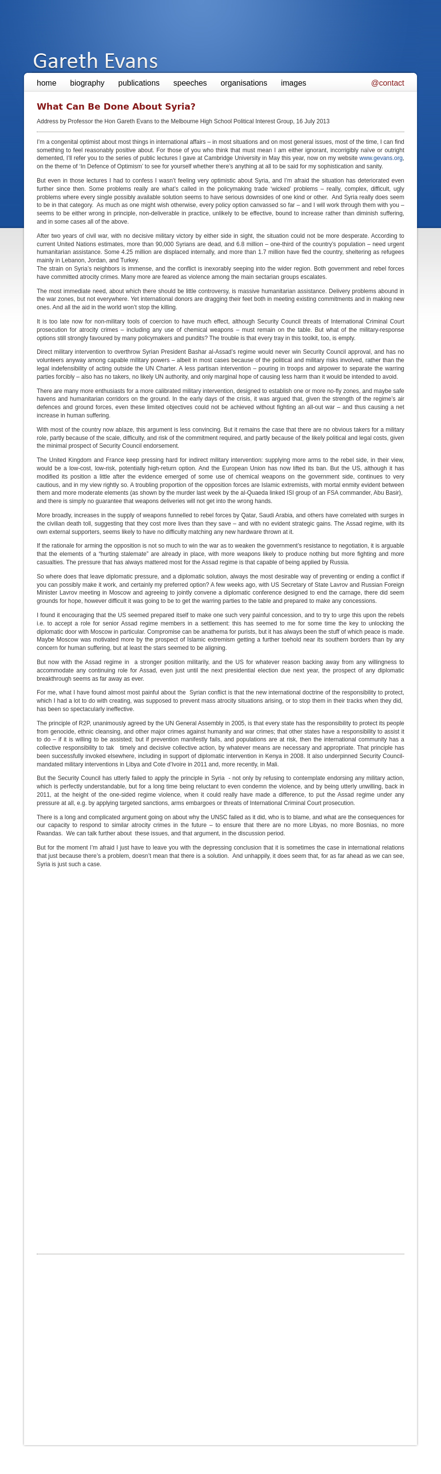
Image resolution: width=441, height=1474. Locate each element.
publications (139, 83)
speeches (190, 83)
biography (87, 83)
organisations (243, 83)
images (293, 83)
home (46, 83)
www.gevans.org (381, 158)
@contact (387, 83)
